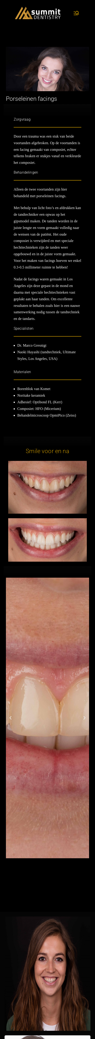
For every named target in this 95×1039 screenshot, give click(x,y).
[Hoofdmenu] (76, 13)
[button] (10, 718)
